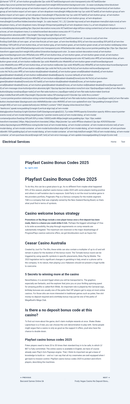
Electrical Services (16, 142)
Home (114, 142)
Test (123, 142)
